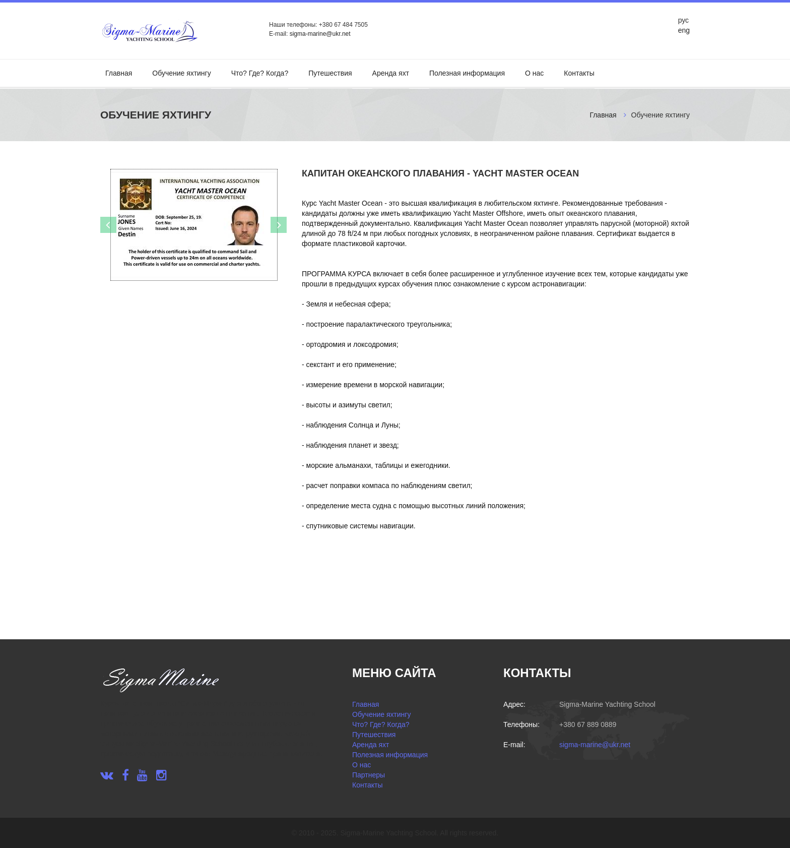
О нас (534, 73)
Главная (118, 73)
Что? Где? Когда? (259, 73)
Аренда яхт (390, 73)
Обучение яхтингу (181, 73)
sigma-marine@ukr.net (320, 33)
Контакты (579, 73)
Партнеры (368, 775)
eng (684, 30)
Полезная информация (467, 73)
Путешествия (330, 73)
